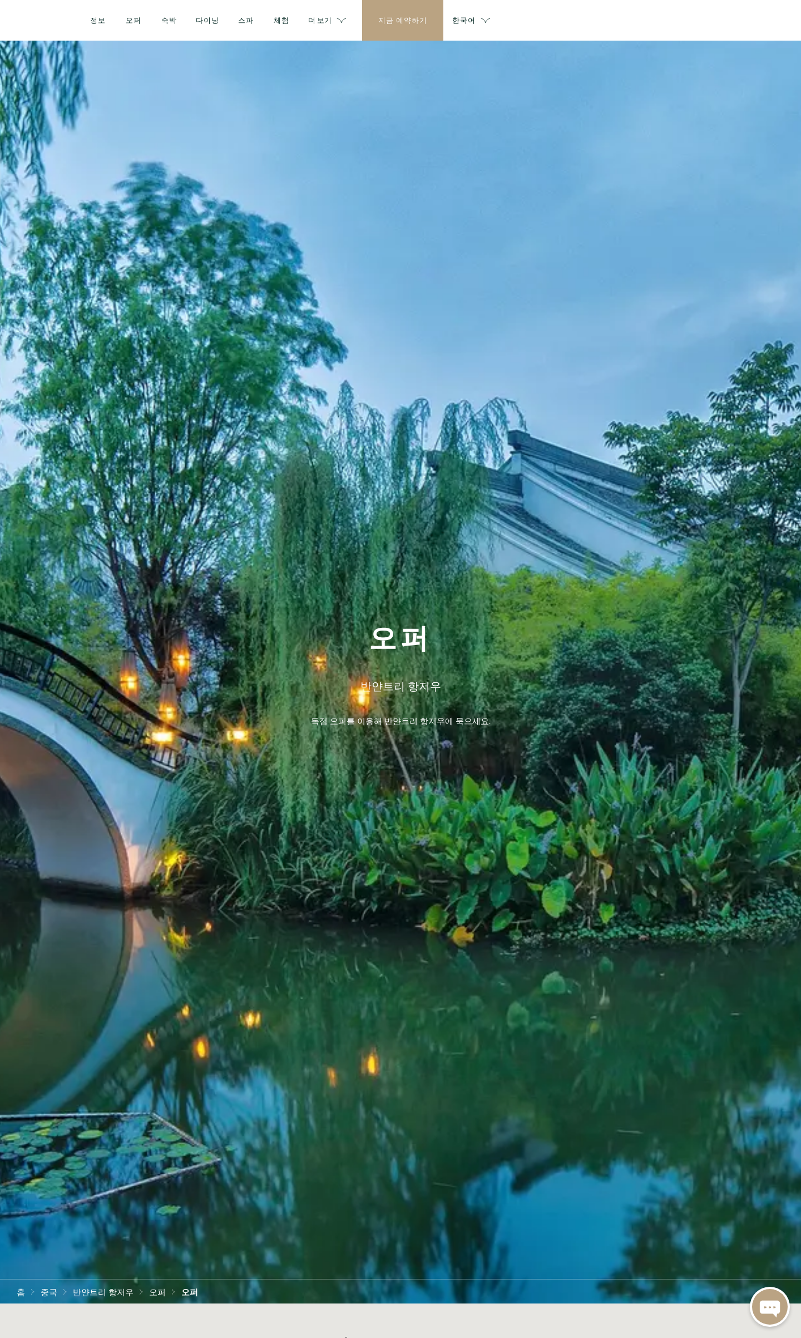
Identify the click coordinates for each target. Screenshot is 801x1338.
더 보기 (586, 20)
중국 (49, 1291)
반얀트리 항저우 (103, 1291)
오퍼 (157, 1291)
